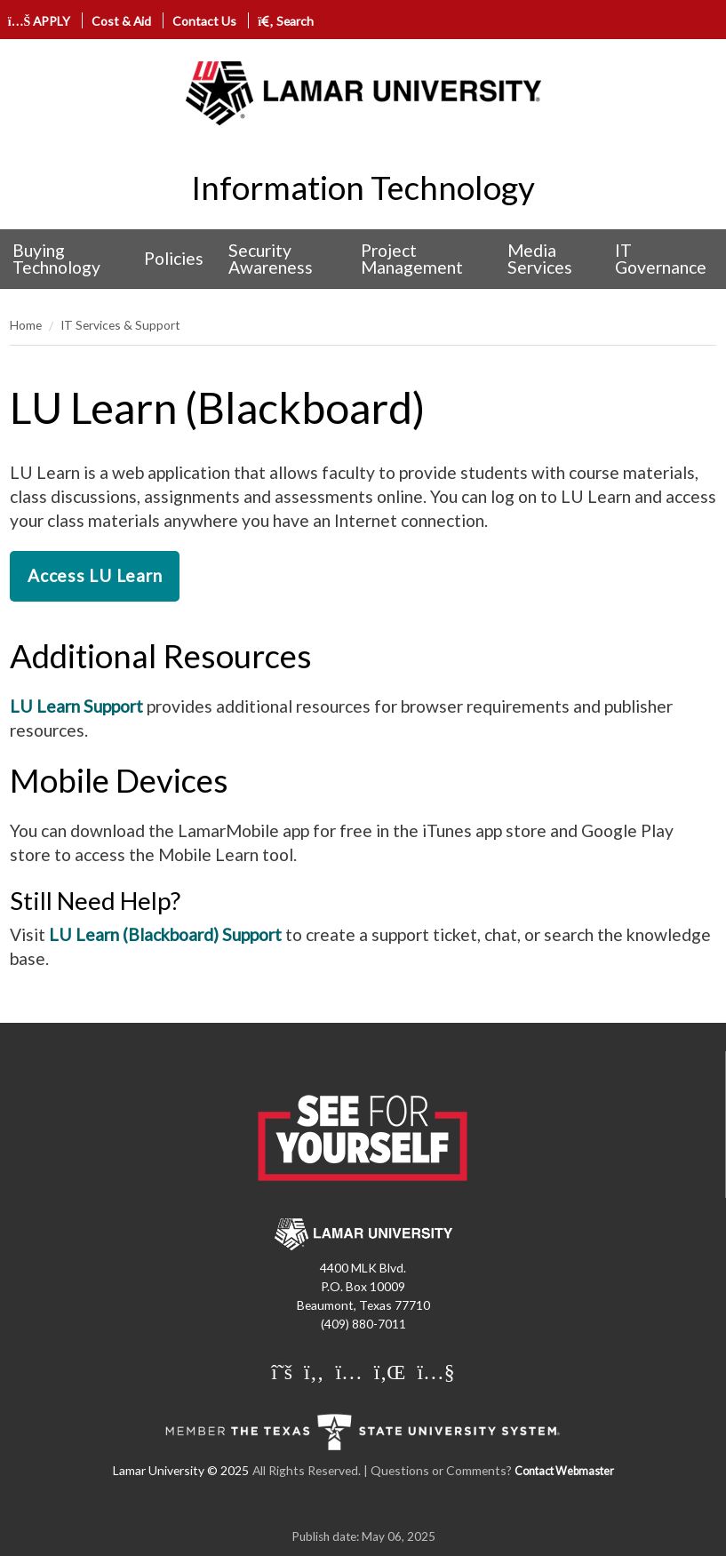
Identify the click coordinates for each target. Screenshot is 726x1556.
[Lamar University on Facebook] (315, 1371)
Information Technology (363, 187)
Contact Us (204, 20)
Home (26, 324)
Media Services (539, 258)
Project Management (412, 258)
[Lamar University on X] (283, 1371)
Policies (173, 258)
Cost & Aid (121, 20)
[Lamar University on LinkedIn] (392, 1371)
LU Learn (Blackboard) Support (165, 934)
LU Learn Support (76, 706)
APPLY (39, 20)
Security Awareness (270, 258)
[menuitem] (66, 259)
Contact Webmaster (564, 1471)
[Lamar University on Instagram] (350, 1371)
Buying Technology (56, 258)
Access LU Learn (95, 575)
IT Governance (660, 258)
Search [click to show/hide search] (286, 20)
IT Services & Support (120, 324)
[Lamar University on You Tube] (435, 1371)
